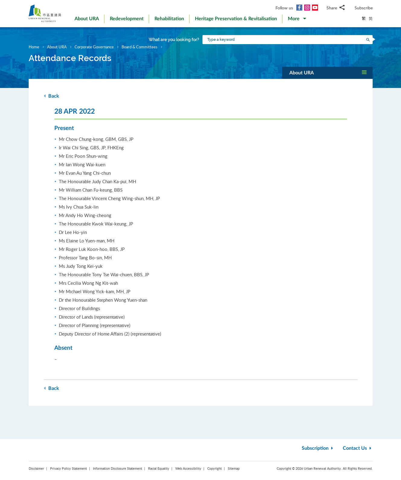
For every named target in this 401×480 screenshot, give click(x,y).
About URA (57, 47)
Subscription (318, 448)
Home (34, 47)
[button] (297, 20)
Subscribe (364, 8)
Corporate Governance (94, 47)
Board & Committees (140, 47)
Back (51, 96)
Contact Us (358, 448)
